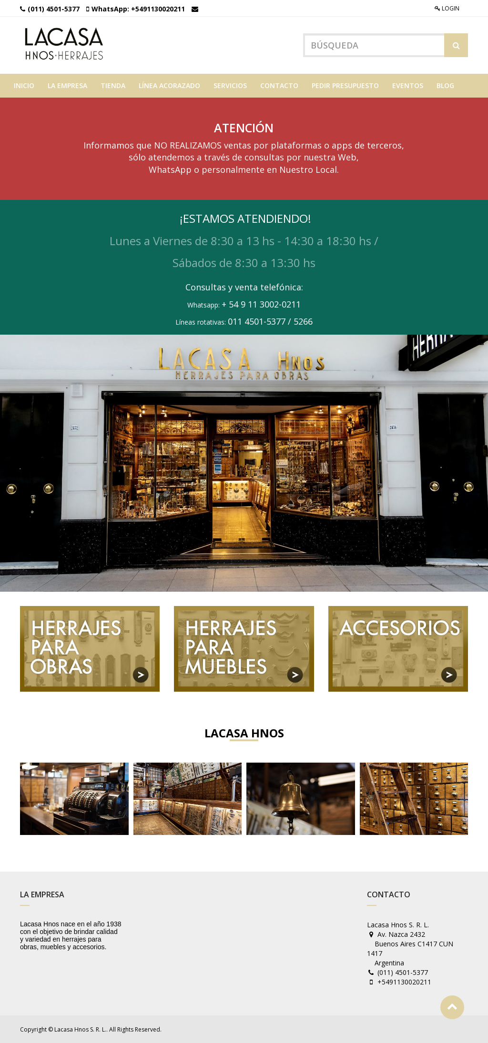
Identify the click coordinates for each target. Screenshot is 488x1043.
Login (447, 8)
